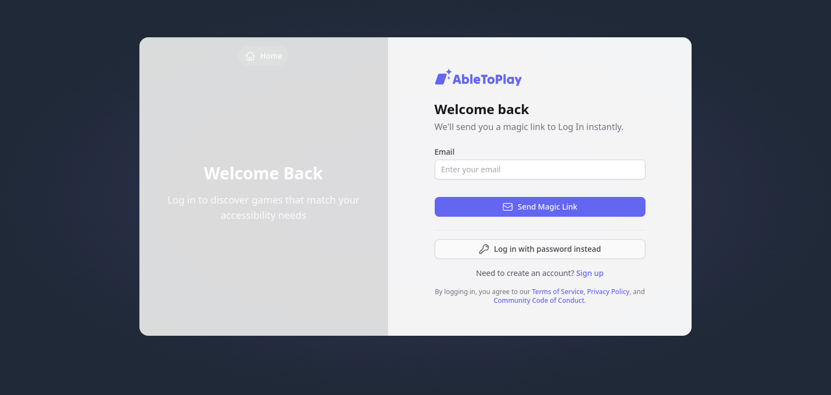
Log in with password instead (540, 249)
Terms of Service (557, 291)
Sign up (590, 273)
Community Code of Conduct (538, 300)
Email (445, 151)
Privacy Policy (608, 291)
